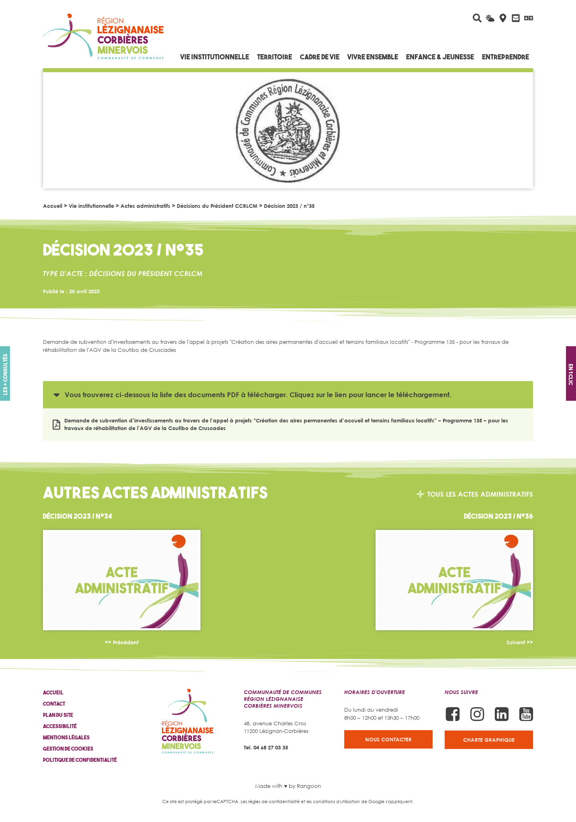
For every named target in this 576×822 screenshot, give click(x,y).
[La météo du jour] (490, 18)
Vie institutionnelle (91, 206)
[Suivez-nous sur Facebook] (453, 714)
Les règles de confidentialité (270, 801)
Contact (54, 703)
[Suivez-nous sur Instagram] (477, 714)
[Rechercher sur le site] (477, 18)
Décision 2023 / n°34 (77, 516)
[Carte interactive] (502, 18)
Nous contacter (388, 739)
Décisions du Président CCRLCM (217, 206)
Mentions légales (66, 737)
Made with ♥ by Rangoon (288, 786)
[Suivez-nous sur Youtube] (526, 714)
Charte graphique (489, 740)
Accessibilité (60, 726)
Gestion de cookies (68, 748)
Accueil (52, 206)
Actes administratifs (145, 206)
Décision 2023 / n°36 (498, 516)
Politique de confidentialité (80, 760)
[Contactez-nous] (515, 18)
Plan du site (58, 715)
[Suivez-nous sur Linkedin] (502, 714)
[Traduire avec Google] (528, 18)
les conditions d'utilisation (333, 801)
